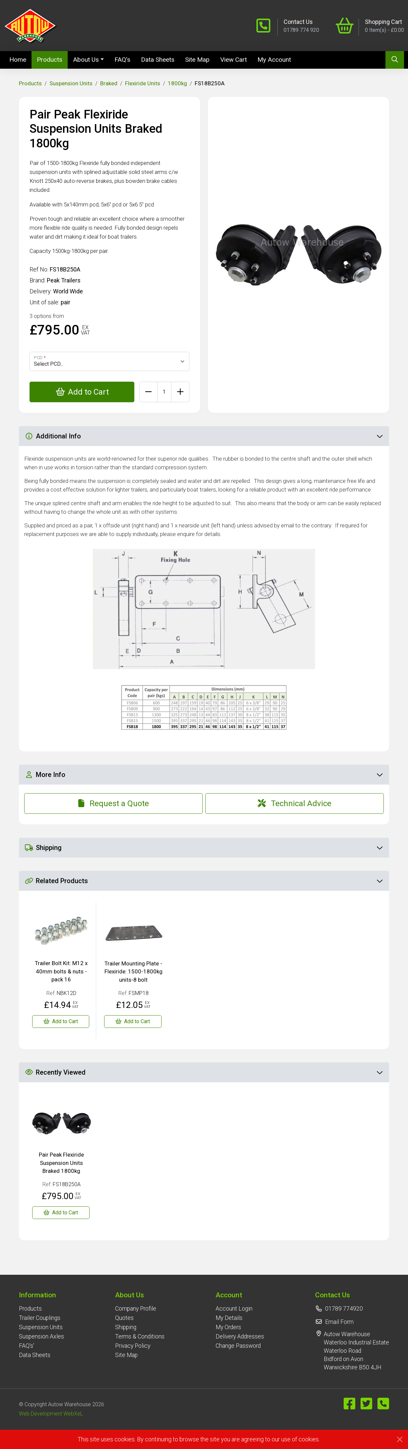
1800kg (177, 83)
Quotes (124, 1318)
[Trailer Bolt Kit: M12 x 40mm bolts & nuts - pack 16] (60, 1021)
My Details (229, 1318)
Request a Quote (113, 803)
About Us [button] (86, 59)
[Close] (400, 1439)
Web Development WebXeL (51, 1414)
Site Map (197, 59)
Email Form (339, 1322)
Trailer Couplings (39, 1318)
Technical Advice (294, 803)
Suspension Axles (41, 1336)
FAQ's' (26, 1345)
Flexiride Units (142, 83)
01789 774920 (344, 1308)
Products (49, 59)
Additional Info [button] (203, 436)
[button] (41, 1295)
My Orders (228, 1327)
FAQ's (122, 59)
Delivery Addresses (240, 1336)
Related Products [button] (203, 881)
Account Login (234, 1308)
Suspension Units (71, 83)
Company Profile (135, 1308)
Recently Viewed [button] (203, 1072)
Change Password (238, 1345)
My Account (274, 59)
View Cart (233, 59)
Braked (108, 83)
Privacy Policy (132, 1345)
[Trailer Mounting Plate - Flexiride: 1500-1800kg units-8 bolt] (133, 1021)
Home (20, 59)
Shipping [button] (203, 848)
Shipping (125, 1327)
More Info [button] (203, 775)
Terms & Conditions (140, 1336)
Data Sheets (157, 59)
